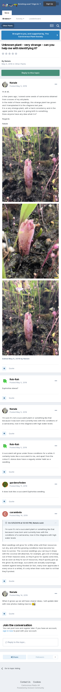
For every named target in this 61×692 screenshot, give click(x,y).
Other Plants (20, 64)
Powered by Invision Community (30, 688)
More (7, 13)
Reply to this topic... (15, 642)
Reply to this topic (30, 73)
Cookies (37, 682)
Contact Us (25, 682)
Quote (11, 368)
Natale (8, 61)
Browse (7, 18)
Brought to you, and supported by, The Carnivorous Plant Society (30, 35)
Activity (20, 18)
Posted (18, 86)
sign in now (8, 631)
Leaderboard (35, 18)
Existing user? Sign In (29, 4)
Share (14, 657)
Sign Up (49, 4)
